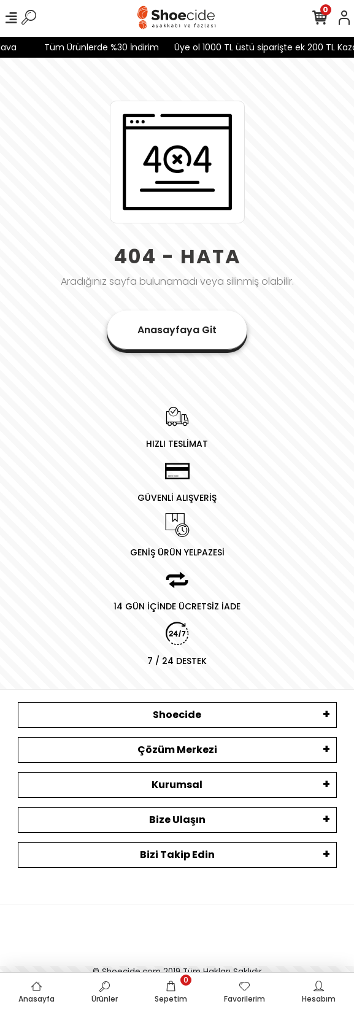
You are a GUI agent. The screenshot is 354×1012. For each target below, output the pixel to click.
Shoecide (177, 715)
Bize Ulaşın (177, 820)
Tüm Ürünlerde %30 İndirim (96, 47)
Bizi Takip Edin (177, 855)
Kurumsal (177, 785)
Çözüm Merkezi (177, 750)
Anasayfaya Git (177, 330)
